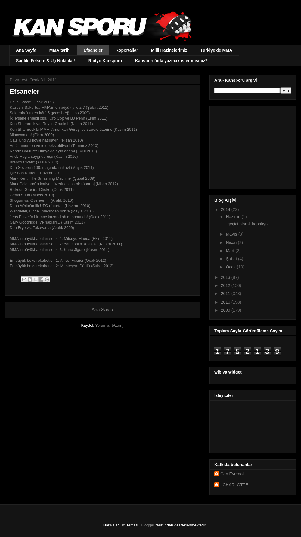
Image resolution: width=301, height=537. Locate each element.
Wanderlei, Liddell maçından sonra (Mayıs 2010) (52, 211)
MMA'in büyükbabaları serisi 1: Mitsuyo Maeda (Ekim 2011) (61, 238)
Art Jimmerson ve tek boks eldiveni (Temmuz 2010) (54, 145)
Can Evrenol (232, 473)
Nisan (232, 242)
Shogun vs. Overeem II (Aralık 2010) (41, 200)
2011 (226, 293)
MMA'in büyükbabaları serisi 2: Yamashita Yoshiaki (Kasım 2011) (66, 244)
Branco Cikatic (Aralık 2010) (34, 162)
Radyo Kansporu (105, 60)
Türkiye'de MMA (216, 50)
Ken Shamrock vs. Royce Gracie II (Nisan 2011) (51, 123)
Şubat (232, 258)
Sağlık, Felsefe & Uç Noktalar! (46, 60)
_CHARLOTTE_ (235, 484)
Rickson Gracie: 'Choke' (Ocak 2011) (42, 189)
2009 (226, 310)
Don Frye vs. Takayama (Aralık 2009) (42, 227)
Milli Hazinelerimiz (169, 50)
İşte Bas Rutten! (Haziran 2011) (37, 173)
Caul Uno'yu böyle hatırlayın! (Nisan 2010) (46, 140)
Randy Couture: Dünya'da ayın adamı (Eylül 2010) (53, 151)
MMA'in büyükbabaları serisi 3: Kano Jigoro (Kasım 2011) (60, 249)
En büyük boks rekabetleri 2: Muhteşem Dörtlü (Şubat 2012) (61, 266)
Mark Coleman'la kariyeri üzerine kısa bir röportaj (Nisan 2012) (64, 184)
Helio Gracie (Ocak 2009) (32, 102)
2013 (226, 277)
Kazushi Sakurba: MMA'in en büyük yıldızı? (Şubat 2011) (60, 107)
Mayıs (232, 234)
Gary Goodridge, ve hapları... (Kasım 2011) (47, 222)
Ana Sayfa (26, 50)
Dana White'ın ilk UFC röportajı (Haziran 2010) (50, 205)
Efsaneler (93, 50)
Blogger (147, 525)
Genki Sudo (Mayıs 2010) (32, 195)
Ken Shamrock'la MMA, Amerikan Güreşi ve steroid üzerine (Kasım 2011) (73, 129)
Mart (230, 250)
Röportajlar (127, 50)
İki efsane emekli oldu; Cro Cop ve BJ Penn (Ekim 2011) (58, 118)
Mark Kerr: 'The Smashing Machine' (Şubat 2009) (53, 178)
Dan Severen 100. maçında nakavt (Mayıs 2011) (52, 167)
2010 (226, 302)
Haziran (233, 216)
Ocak (231, 266)
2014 (226, 209)
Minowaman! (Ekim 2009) (32, 135)
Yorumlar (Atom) (109, 325)
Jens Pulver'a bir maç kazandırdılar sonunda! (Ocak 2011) (60, 217)
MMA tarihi (60, 50)
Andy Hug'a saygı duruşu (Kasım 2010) (44, 156)
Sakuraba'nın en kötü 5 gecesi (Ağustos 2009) (50, 113)
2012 (226, 285)
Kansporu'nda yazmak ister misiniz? (171, 60)
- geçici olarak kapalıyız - (248, 223)
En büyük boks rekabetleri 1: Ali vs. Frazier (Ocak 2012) (58, 260)
